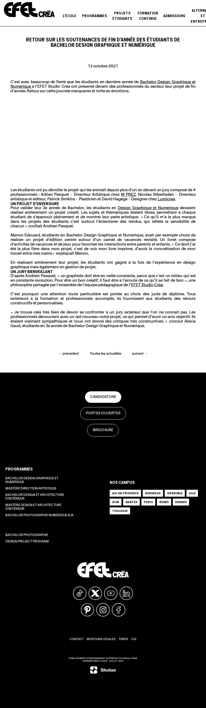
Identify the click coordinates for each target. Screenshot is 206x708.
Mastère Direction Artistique (30, 488)
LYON (115, 502)
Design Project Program (27, 541)
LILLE (192, 493)
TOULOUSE (120, 510)
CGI (133, 639)
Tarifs (123, 639)
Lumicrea (166, 199)
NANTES (131, 502)
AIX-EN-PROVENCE (125, 493)
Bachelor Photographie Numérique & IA (39, 515)
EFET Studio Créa (147, 285)
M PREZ (128, 195)
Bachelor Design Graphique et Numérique (31, 480)
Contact (77, 639)
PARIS (148, 502)
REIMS (164, 502)
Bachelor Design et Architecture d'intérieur (34, 496)
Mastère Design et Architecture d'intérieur (33, 507)
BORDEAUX (153, 493)
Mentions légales (101, 639)
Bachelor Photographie (26, 535)
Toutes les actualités (105, 353)
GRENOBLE (174, 493)
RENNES (181, 502)
